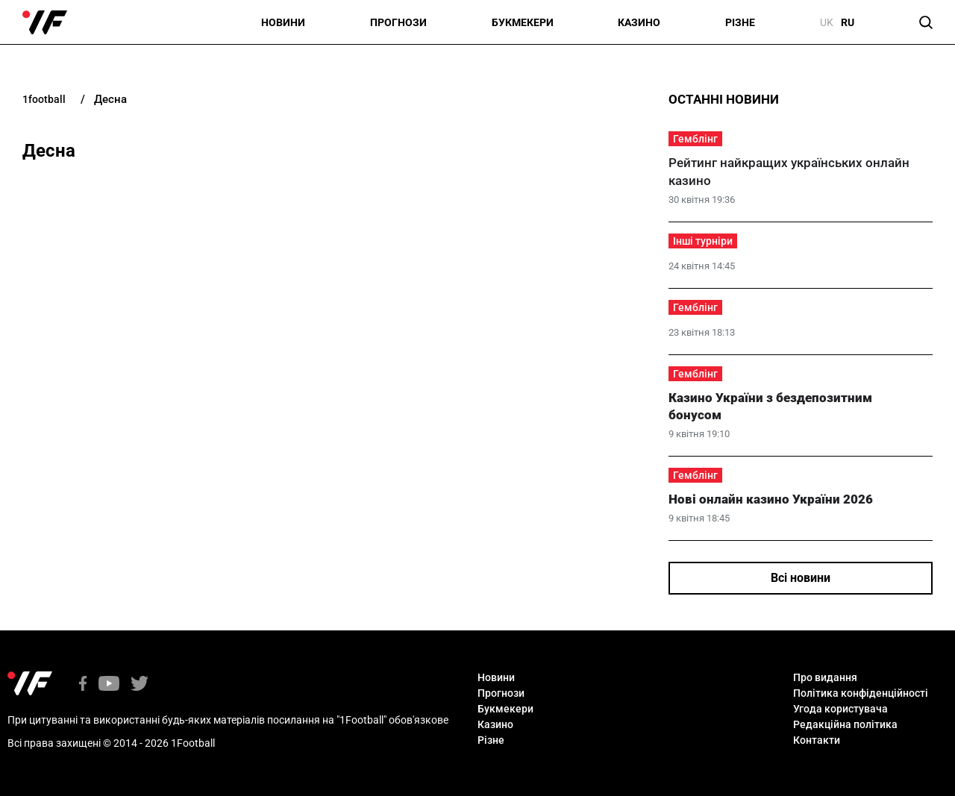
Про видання (825, 677)
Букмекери (523, 22)
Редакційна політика (845, 724)
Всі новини (800, 578)
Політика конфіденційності (860, 693)
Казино (639, 22)
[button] (926, 22)
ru (847, 22)
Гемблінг (695, 139)
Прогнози (398, 22)
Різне (740, 22)
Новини (283, 22)
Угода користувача (840, 709)
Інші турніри (703, 241)
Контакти (816, 740)
